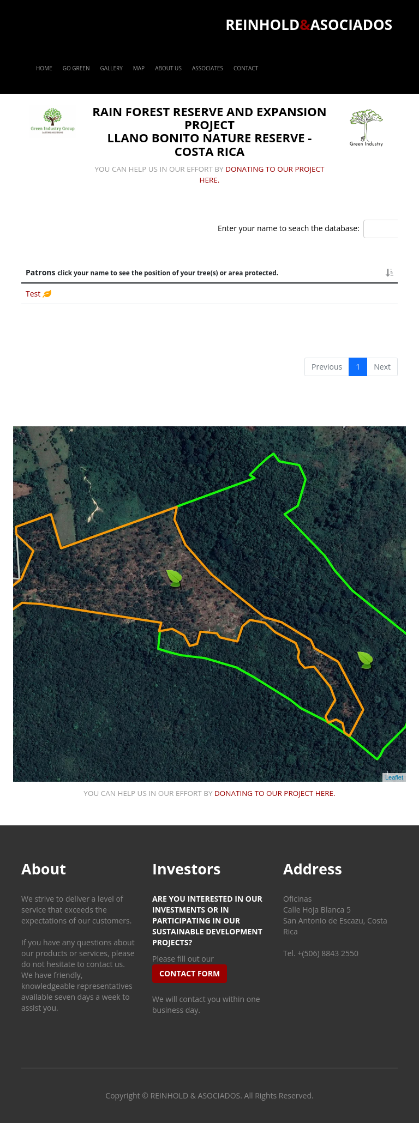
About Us (168, 68)
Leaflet (394, 777)
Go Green (76, 68)
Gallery (111, 68)
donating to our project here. (275, 793)
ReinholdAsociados (308, 24)
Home (44, 68)
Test (34, 293)
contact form (189, 973)
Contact (246, 68)
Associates (207, 68)
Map (139, 68)
